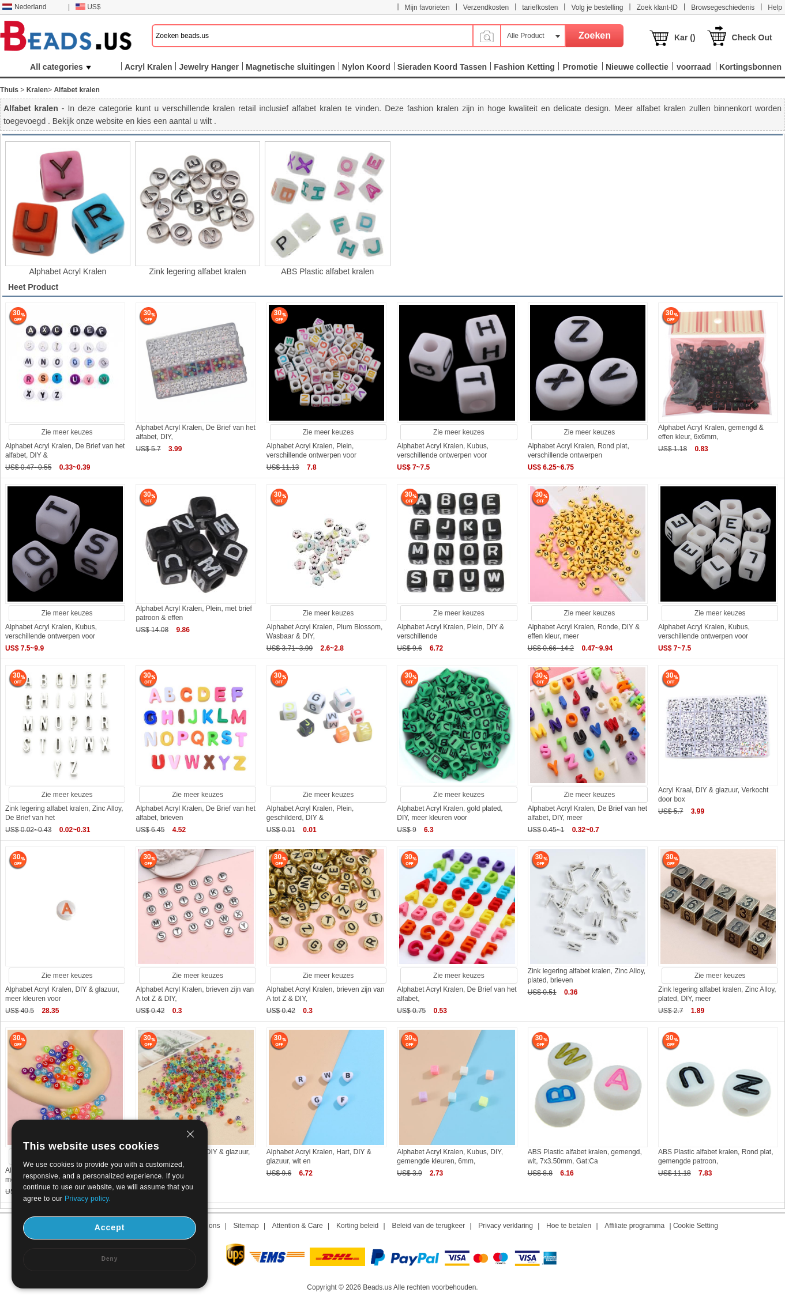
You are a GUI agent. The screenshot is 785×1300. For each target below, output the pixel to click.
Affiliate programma (634, 1226)
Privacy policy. (88, 1199)
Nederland (24, 7)
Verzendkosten (486, 7)
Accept (110, 1227)
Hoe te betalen (568, 1226)
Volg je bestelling (597, 7)
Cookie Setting (695, 1226)
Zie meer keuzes (67, 432)
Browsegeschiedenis (722, 7)
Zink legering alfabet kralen (197, 271)
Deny (110, 1259)
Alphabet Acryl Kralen (68, 271)
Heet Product (33, 287)
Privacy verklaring (505, 1226)
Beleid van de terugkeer (428, 1226)
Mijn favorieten (427, 7)
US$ (88, 7)
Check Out (752, 37)
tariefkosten (540, 7)
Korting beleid (357, 1226)
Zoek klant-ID (657, 7)
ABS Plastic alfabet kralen (327, 271)
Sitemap (246, 1226)
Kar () (685, 37)
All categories (60, 66)
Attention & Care (297, 1226)
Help (775, 7)
